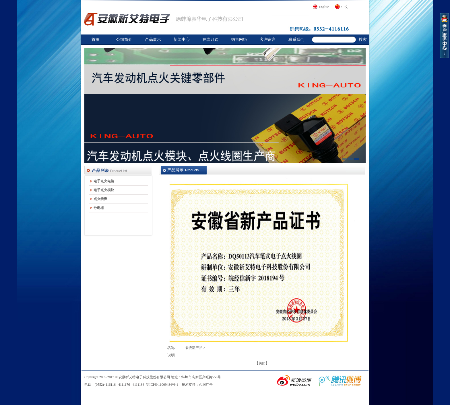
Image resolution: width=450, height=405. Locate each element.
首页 (96, 39)
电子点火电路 (104, 181)
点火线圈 (100, 199)
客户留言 (268, 39)
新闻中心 (182, 39)
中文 (344, 7)
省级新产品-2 (195, 348)
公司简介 (124, 39)
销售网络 (239, 39)
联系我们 (296, 39)
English (324, 7)
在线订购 (210, 39)
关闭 (262, 363)
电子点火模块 (104, 190)
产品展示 (153, 39)
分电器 (99, 208)
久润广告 (206, 385)
